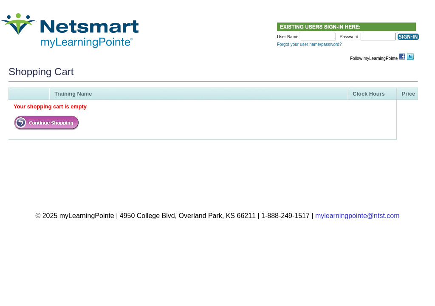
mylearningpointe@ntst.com (357, 215)
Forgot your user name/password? (309, 44)
